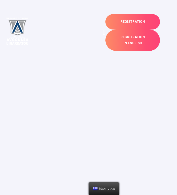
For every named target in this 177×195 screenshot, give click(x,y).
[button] (132, 22)
